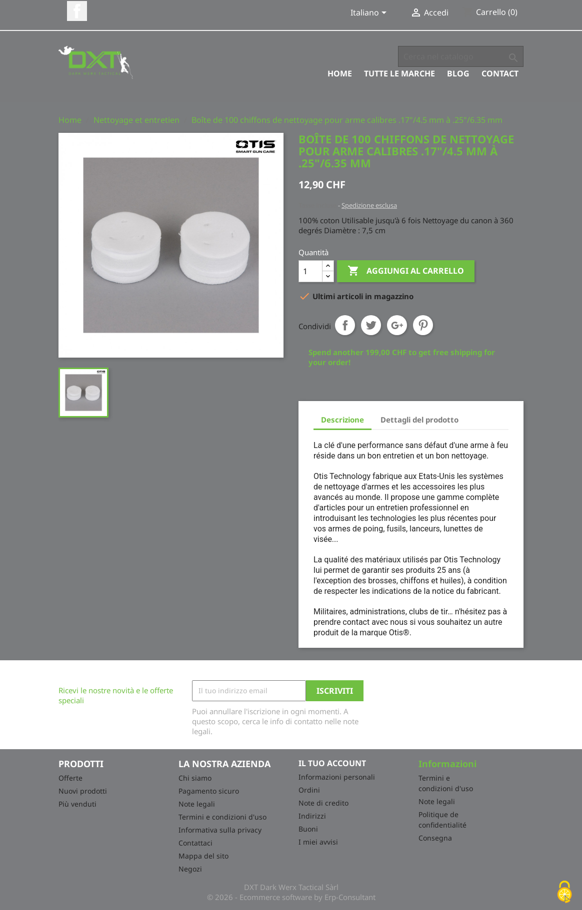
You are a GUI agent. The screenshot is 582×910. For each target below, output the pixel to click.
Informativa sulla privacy (220, 830)
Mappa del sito (203, 856)
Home (340, 73)
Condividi (345, 325)
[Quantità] (310, 271)
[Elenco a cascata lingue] (370, 13)
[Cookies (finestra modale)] (564, 893)
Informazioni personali (336, 777)
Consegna (435, 838)
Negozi (190, 869)
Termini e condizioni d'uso (222, 817)
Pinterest (423, 325)
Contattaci (195, 843)
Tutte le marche (399, 73)
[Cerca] (461, 56)
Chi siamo (195, 778)
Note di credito (323, 803)
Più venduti (77, 804)
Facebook (77, 11)
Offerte (70, 778)
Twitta (371, 325)
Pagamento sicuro (208, 791)
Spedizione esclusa (369, 205)
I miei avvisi (318, 842)
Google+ (397, 325)
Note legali (196, 804)
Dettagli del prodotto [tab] (419, 420)
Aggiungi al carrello (406, 271)
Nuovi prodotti (82, 791)
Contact (500, 73)
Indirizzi (312, 816)
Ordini (309, 790)
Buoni (308, 829)
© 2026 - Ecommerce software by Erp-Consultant (291, 897)
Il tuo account (332, 763)
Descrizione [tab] (342, 420)
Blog (458, 73)
